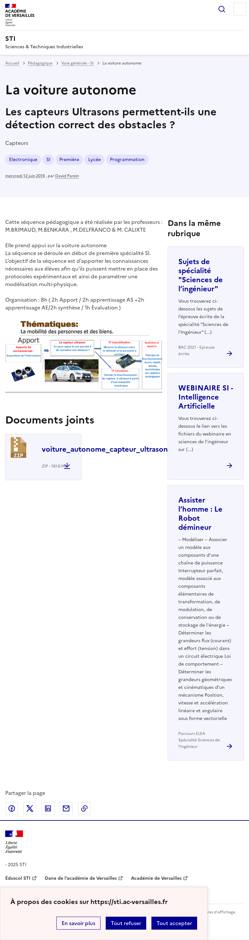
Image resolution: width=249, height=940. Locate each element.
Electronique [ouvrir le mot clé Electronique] (23, 159)
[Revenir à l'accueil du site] (14, 841)
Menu (239, 9)
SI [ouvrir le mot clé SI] (48, 159)
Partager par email (66, 808)
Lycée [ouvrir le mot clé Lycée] (94, 159)
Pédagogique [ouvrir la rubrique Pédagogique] (40, 63)
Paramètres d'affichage (213, 912)
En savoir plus (78, 923)
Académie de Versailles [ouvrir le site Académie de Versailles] (156, 878)
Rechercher (221, 9)
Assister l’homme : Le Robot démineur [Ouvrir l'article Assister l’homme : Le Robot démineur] (200, 514)
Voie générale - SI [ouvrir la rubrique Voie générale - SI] (77, 63)
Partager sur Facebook (11, 808)
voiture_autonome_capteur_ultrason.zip (111, 449)
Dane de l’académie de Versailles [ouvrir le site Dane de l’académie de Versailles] (81, 878)
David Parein (67, 176)
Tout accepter (174, 923)
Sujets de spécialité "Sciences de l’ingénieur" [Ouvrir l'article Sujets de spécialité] (200, 275)
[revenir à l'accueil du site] (124, 38)
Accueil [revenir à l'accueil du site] (12, 63)
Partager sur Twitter (29, 808)
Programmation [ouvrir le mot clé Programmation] (127, 159)
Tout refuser (126, 923)
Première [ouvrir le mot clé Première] (69, 159)
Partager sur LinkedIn (48, 808)
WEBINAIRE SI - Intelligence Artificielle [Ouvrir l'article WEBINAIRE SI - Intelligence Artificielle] (205, 397)
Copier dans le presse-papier (84, 808)
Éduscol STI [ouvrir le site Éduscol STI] (17, 878)
